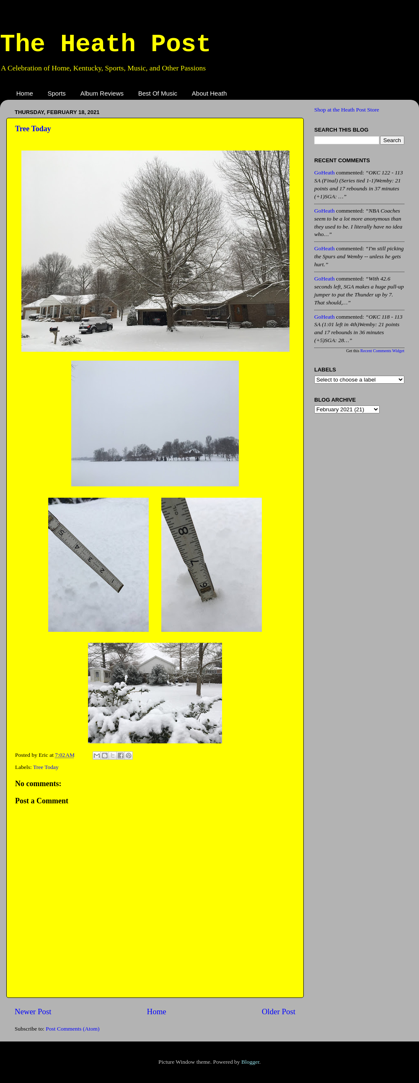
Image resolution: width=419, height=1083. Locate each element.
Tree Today (33, 129)
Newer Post (33, 1011)
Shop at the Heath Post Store (346, 109)
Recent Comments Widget (382, 350)
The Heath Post (105, 44)
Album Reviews (102, 93)
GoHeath (324, 172)
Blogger (250, 1062)
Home (24, 93)
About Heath (209, 93)
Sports (57, 93)
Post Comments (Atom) (72, 1029)
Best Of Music (157, 93)
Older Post (278, 1011)
